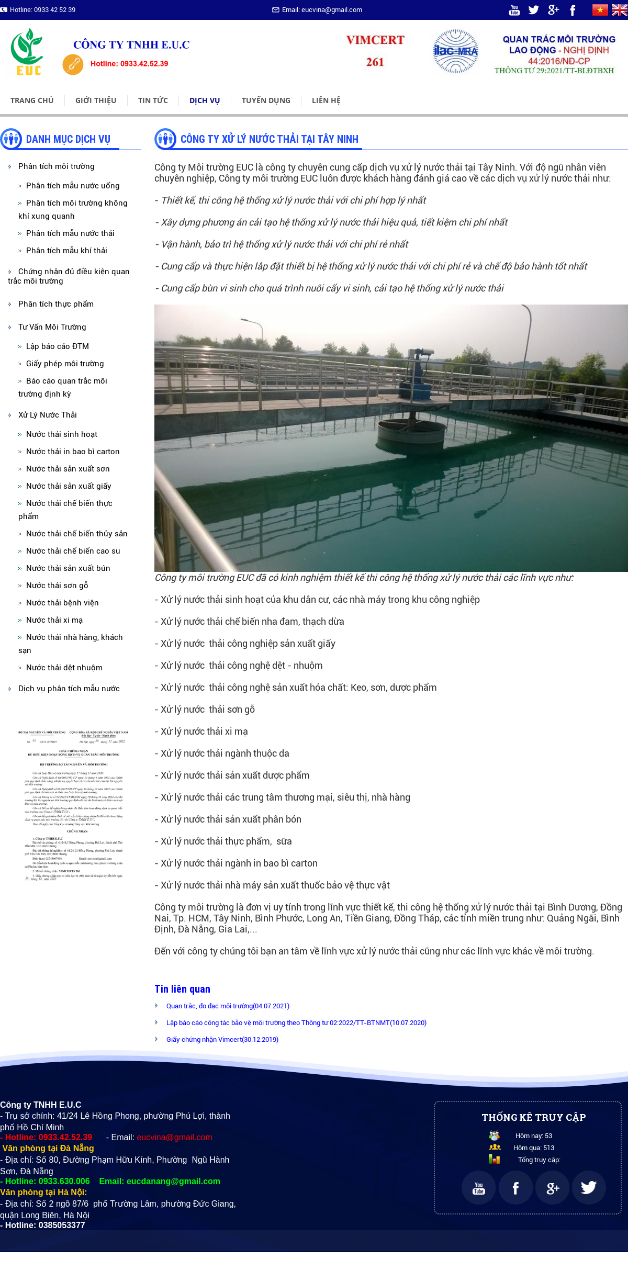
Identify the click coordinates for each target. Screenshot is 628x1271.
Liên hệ (326, 100)
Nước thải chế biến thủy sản (77, 533)
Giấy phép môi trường (65, 363)
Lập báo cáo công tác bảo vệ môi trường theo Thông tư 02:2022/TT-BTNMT (296, 1023)
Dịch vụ (204, 100)
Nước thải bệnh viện (62, 603)
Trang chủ (32, 100)
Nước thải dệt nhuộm (64, 667)
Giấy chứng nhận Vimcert (222, 1039)
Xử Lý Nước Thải (47, 415)
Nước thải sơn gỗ (57, 585)
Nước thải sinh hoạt (61, 434)
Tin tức (153, 100)
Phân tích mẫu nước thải (70, 233)
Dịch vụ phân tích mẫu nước (69, 688)
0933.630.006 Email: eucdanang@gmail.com (129, 1181)
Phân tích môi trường (56, 166)
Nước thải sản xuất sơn (68, 469)
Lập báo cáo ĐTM (57, 346)
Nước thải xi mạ (54, 620)
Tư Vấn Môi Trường (52, 327)
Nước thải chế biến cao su (73, 551)
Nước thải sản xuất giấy (68, 486)
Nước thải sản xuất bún (68, 568)
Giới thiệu (96, 100)
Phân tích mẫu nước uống (73, 185)
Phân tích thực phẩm (56, 304)
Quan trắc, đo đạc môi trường (227, 1006)
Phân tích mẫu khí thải (66, 250)
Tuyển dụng (266, 100)
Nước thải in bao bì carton (73, 451)
